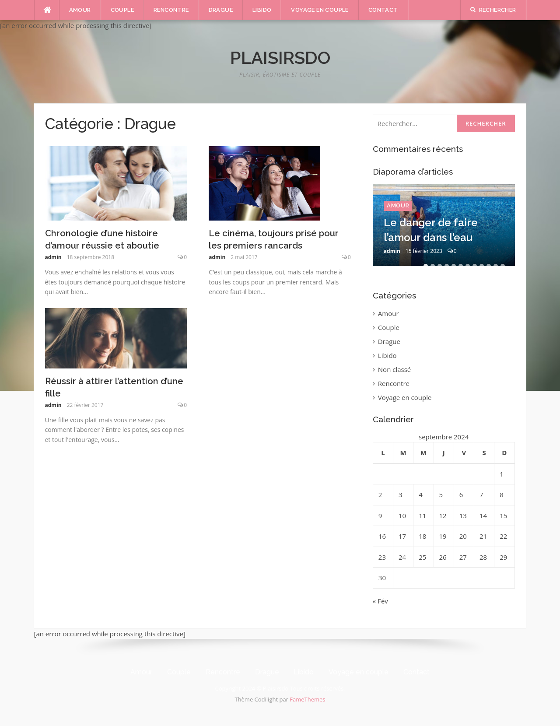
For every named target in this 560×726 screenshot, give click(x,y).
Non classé (394, 369)
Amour (80, 10)
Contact (383, 10)
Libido (261, 10)
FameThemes (307, 699)
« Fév (380, 600)
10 (488, 266)
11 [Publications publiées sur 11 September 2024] (422, 515)
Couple (122, 10)
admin (53, 257)
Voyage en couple (319, 10)
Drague (221, 10)
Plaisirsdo (280, 57)
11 (496, 266)
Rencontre (171, 10)
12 (502, 266)
